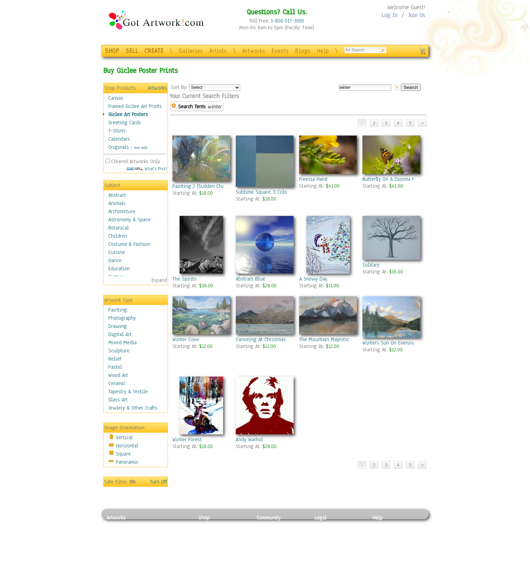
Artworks (253, 51)
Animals (117, 203)
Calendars (119, 138)
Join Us (416, 15)
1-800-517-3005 (287, 20)
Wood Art (118, 375)
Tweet (379, 571)
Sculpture (118, 350)
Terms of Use (328, 533)
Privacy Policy (329, 525)
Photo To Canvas (216, 525)
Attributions (325, 541)
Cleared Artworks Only (135, 161)
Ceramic (117, 383)
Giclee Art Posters (128, 114)
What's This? (147, 169)
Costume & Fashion (129, 244)
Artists (218, 51)
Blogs (303, 51)
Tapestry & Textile (128, 391)
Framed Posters (215, 533)
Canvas (115, 98)
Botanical (118, 227)
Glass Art (118, 399)
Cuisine (116, 252)
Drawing (117, 326)
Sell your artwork (275, 556)
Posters (207, 540)
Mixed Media (122, 342)
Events (280, 51)
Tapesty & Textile (170, 556)
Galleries (191, 51)
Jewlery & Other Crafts (132, 407)
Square (123, 453)
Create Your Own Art (221, 571)
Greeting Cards (124, 122)
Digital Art (119, 334)
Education (119, 268)
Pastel (115, 367)
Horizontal (127, 445)
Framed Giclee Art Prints (135, 106)
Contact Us (384, 525)
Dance (115, 260)
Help (323, 51)
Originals (118, 147)
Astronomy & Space (129, 219)
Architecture (121, 211)
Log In (389, 15)
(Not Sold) (140, 147)
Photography (122, 318)
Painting (117, 309)
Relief (114, 358)
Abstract (117, 195)
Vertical (124, 437)
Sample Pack (386, 533)
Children (117, 236)
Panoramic (127, 462)
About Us (382, 540)
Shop (204, 517)
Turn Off (158, 481)
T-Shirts (117, 130)
